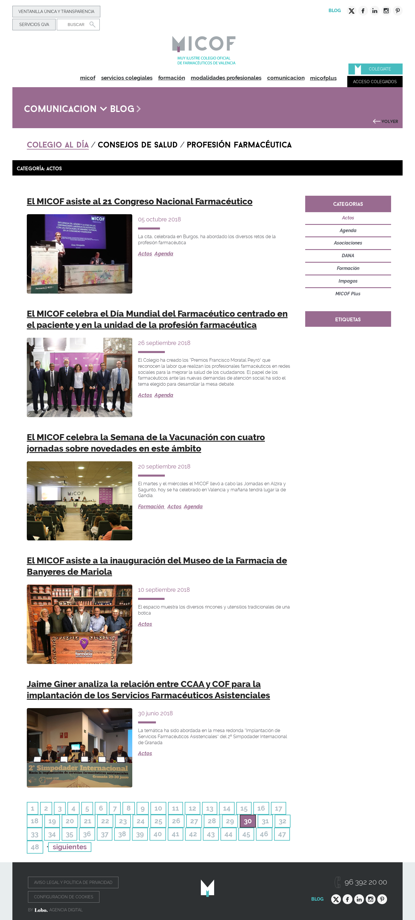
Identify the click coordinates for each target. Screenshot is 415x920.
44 (229, 834)
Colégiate (380, 69)
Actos (145, 254)
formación (171, 77)
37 (104, 834)
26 (176, 821)
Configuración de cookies (63, 897)
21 (87, 821)
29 (230, 821)
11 (175, 808)
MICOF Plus (348, 293)
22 (105, 821)
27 (194, 821)
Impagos (348, 281)
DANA (348, 255)
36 (87, 834)
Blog (335, 10)
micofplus (323, 78)
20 (70, 821)
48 (35, 847)
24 (141, 821)
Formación (151, 506)
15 (244, 808)
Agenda (163, 254)
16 (261, 808)
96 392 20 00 (366, 882)
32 (282, 821)
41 (175, 834)
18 (35, 821)
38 (122, 834)
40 (158, 834)
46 (264, 834)
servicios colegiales (126, 77)
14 (227, 808)
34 (52, 834)
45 (246, 834)
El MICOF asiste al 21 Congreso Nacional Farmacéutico (139, 201)
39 (140, 834)
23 (123, 821)
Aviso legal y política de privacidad (73, 882)
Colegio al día (58, 143)
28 (212, 821)
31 (265, 821)
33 (34, 834)
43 (211, 834)
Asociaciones (348, 243)
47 (282, 834)
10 (158, 808)
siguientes (70, 847)
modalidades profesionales (226, 77)
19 (52, 821)
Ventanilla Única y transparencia (56, 11)
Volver (390, 120)
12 (192, 808)
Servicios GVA (34, 24)
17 (278, 808)
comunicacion (286, 77)
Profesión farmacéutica (239, 143)
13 (209, 808)
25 (158, 821)
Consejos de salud (138, 143)
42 (193, 834)
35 (69, 834)
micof (87, 77)
